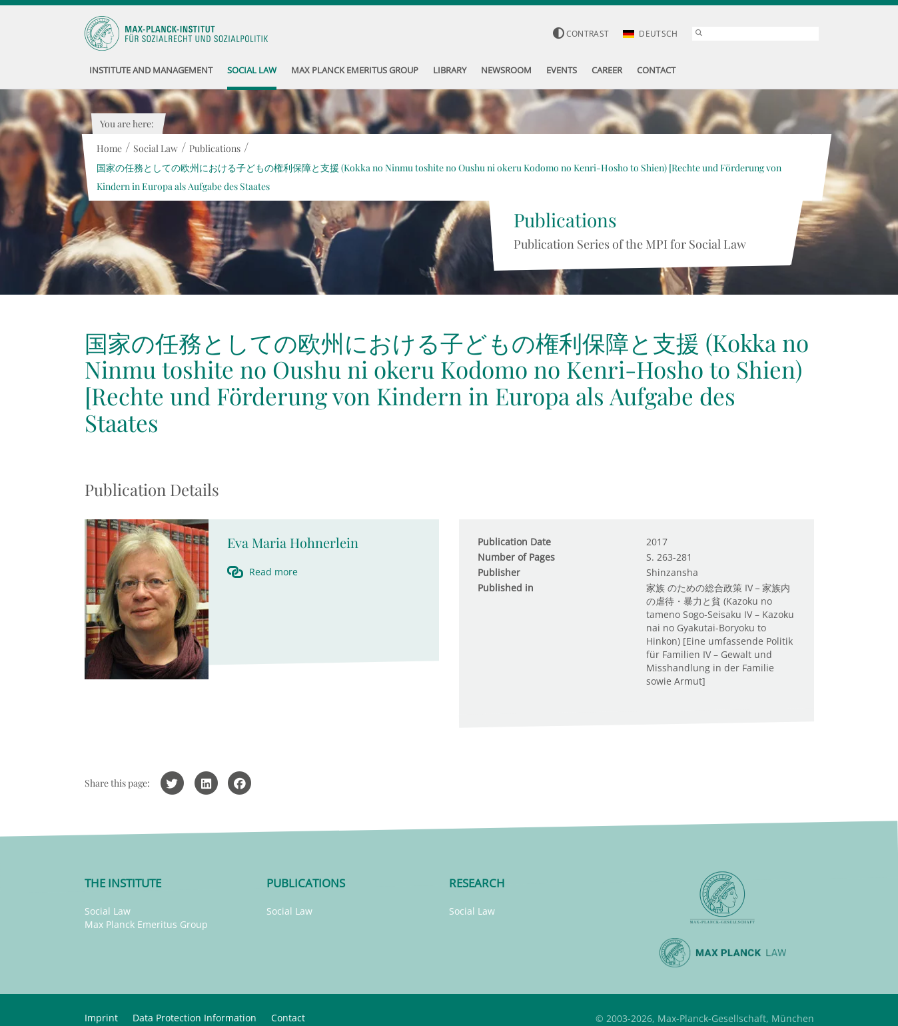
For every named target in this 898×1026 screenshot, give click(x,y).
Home (109, 148)
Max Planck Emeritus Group (146, 924)
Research (477, 883)
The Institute (123, 883)
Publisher (499, 572)
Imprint (101, 1017)
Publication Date (514, 541)
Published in (506, 587)
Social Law (155, 148)
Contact (288, 1017)
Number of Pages (516, 557)
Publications (214, 148)
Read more (273, 571)
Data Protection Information (194, 1017)
